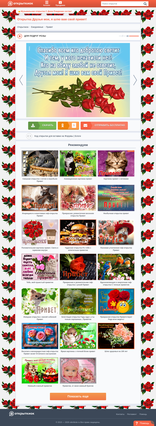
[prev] (21, 80)
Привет (49, 27)
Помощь (143, 414)
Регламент (132, 414)
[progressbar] (134, 36)
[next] (135, 80)
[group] (78, 36)
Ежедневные (37, 27)
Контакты (120, 414)
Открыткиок (23, 27)
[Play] (19, 36)
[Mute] (127, 36)
